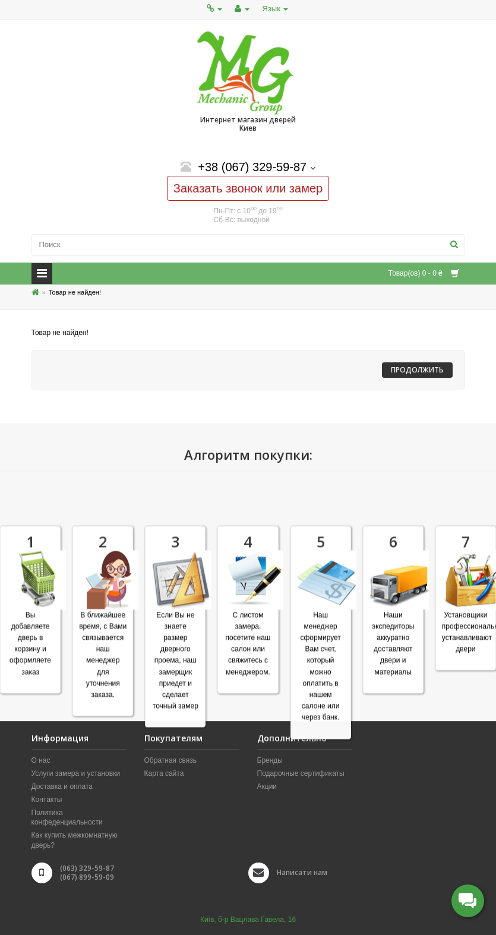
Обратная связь (170, 760)
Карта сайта (164, 773)
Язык (275, 8)
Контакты (46, 799)
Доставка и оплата (62, 786)
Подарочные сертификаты (301, 773)
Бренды (270, 760)
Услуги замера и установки (76, 773)
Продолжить (417, 370)
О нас (40, 760)
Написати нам (302, 872)
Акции (267, 786)
